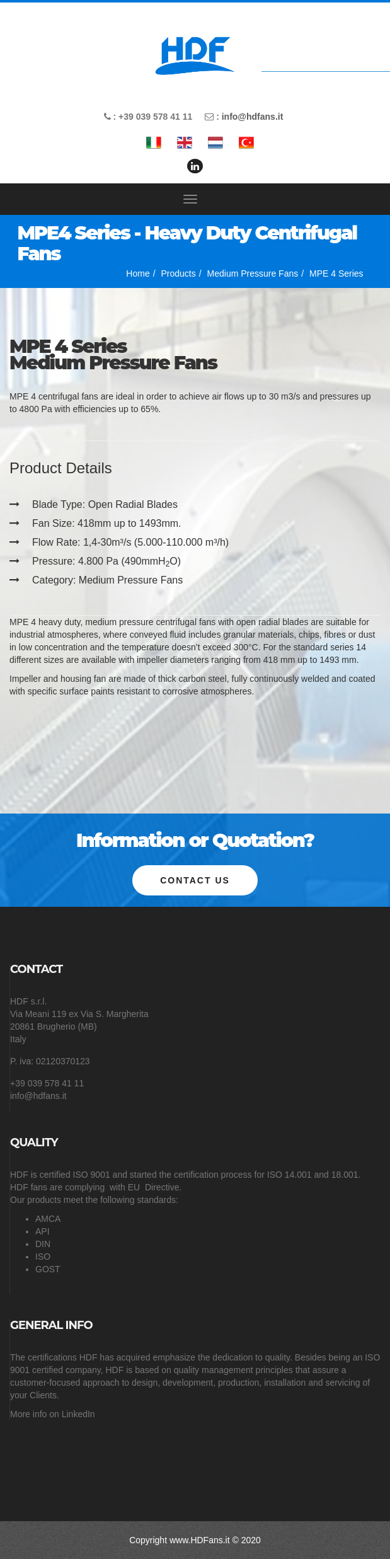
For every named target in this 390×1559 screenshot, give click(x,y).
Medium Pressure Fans (253, 273)
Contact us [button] (195, 880)
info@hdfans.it (253, 117)
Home (137, 273)
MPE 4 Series (336, 273)
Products (178, 273)
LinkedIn (78, 1414)
